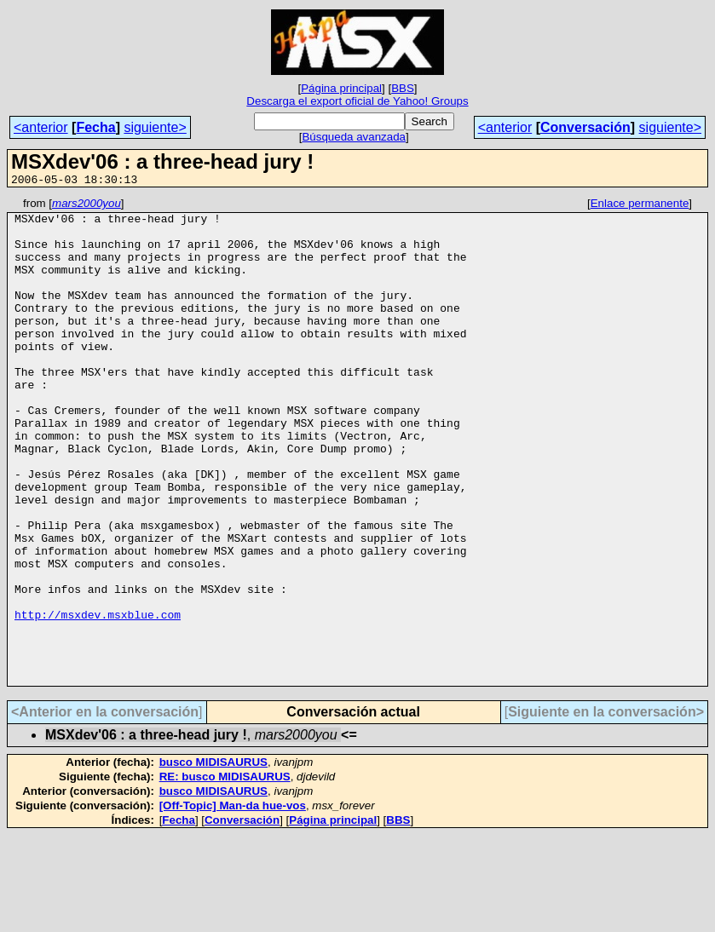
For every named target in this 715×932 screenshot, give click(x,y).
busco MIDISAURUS (213, 859)
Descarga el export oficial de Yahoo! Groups (357, 101)
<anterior (41, 127)
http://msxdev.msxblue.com (97, 698)
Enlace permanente (640, 205)
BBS (402, 88)
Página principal (341, 88)
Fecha (95, 127)
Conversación (585, 127)
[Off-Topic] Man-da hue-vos (232, 902)
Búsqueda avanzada (354, 136)
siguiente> (155, 127)
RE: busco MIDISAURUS (225, 873)
